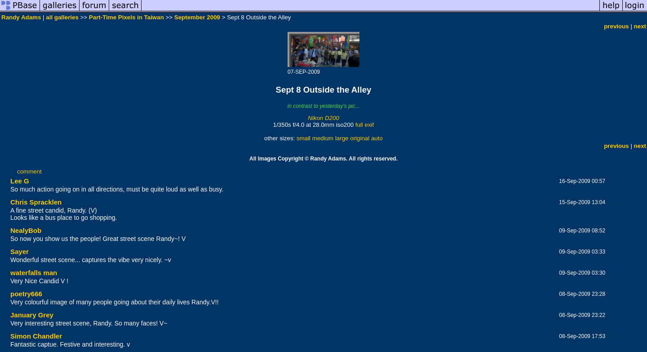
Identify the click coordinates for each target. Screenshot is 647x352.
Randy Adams (21, 17)
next (640, 26)
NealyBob (25, 230)
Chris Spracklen (36, 202)
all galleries (62, 17)
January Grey (31, 315)
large (342, 138)
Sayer (19, 251)
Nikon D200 (323, 118)
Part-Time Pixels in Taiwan (126, 17)
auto (377, 138)
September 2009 (197, 17)
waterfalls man (33, 272)
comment (29, 171)
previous (616, 26)
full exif (364, 124)
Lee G (19, 181)
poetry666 (26, 294)
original (359, 138)
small (303, 138)
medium (322, 138)
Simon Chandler (36, 336)
